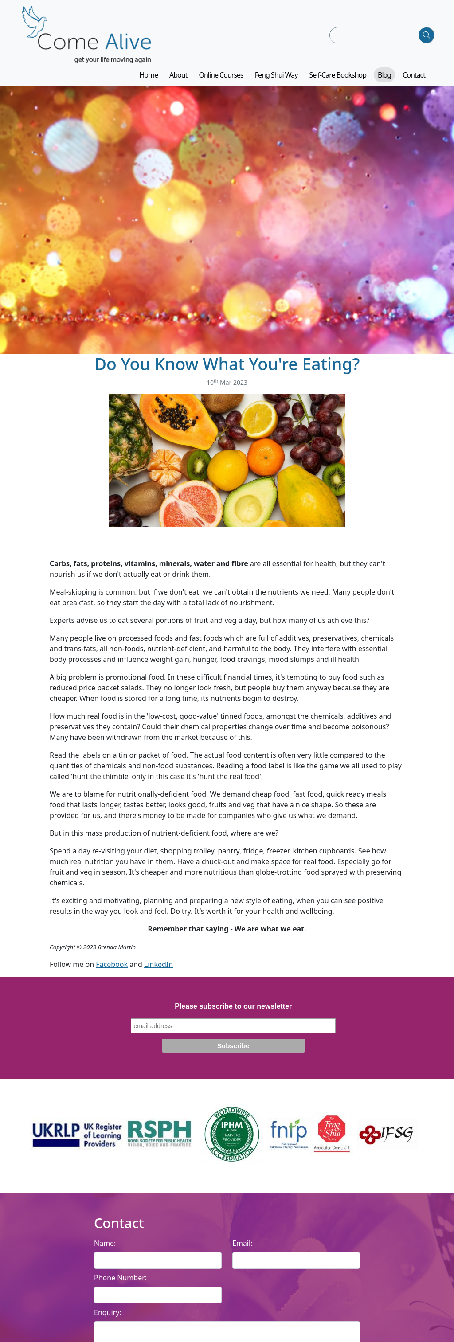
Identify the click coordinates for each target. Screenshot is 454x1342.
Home (148, 75)
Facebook (112, 964)
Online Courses (221, 75)
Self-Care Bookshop (338, 75)
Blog (384, 75)
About (178, 75)
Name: (105, 1243)
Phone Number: (120, 1278)
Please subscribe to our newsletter (233, 1006)
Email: (242, 1243)
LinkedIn (158, 964)
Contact (414, 75)
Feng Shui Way (276, 75)
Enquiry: (107, 1312)
